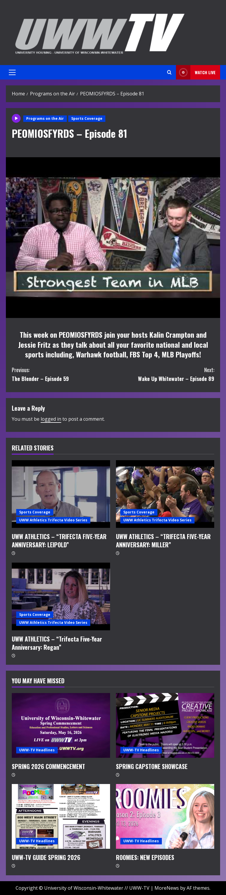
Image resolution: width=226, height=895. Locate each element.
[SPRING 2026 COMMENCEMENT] (61, 725)
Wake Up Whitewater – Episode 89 (163, 374)
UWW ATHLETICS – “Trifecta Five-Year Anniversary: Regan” (57, 643)
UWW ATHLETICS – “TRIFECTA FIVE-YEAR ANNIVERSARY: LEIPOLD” (59, 540)
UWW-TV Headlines (37, 750)
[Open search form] (169, 72)
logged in (51, 419)
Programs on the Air (45, 118)
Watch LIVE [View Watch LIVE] (196, 72)
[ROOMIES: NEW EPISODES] (165, 816)
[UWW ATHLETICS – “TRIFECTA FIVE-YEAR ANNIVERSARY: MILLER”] (165, 494)
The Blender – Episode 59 (62, 374)
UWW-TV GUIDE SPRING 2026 (46, 857)
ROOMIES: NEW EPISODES (145, 857)
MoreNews (166, 888)
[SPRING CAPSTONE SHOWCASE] (165, 725)
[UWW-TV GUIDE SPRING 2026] (61, 816)
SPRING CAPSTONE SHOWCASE (151, 766)
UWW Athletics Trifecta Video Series (53, 520)
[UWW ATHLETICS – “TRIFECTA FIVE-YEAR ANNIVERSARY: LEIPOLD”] (61, 494)
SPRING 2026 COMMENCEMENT (48, 766)
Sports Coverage (86, 118)
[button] (12, 72)
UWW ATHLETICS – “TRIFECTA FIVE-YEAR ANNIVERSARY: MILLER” (163, 540)
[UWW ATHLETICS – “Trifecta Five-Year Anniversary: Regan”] (61, 596)
